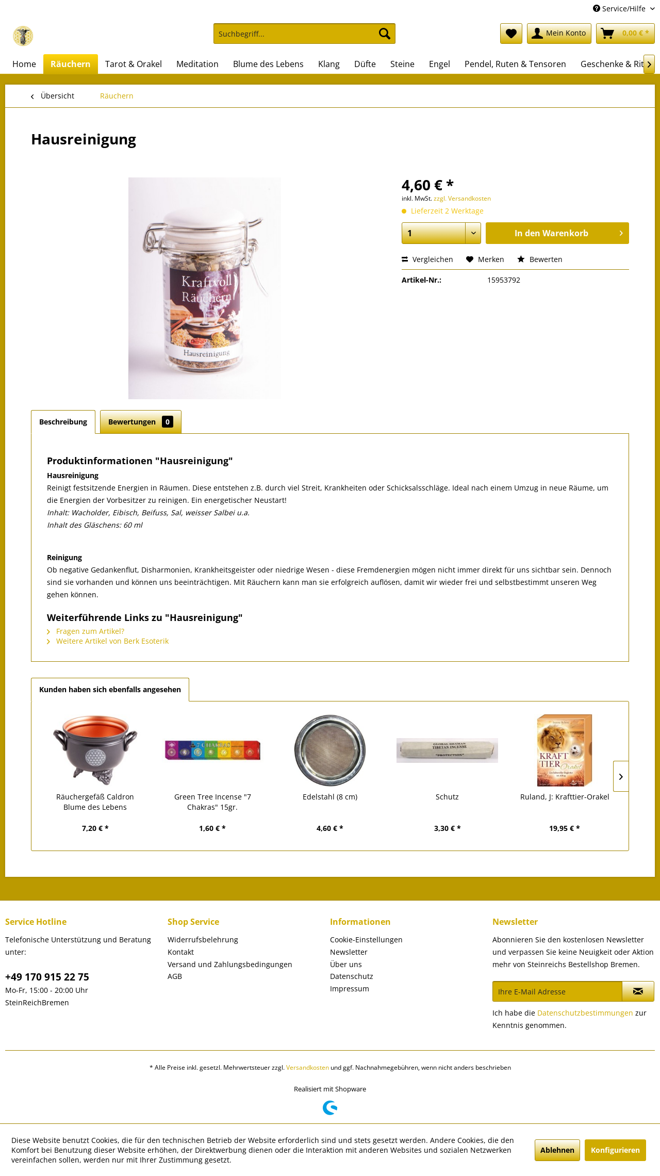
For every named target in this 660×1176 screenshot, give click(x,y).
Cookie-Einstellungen (366, 939)
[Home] (24, 64)
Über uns (346, 964)
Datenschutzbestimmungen (585, 1013)
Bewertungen (140, 422)
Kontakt (181, 952)
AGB (175, 976)
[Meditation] (197, 64)
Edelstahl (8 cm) (330, 797)
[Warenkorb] (625, 33)
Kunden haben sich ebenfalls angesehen (110, 689)
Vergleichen (427, 259)
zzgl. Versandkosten (462, 198)
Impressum (349, 988)
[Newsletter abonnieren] (638, 991)
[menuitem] (304, 38)
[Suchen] (384, 33)
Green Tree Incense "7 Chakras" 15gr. (212, 802)
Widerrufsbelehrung (203, 939)
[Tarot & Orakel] (133, 64)
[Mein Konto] (559, 33)
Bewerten (540, 259)
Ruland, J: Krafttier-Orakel (564, 797)
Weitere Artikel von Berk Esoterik (108, 641)
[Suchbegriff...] (304, 33)
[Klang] (329, 64)
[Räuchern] (70, 64)
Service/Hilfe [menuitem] (620, 8)
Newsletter (349, 952)
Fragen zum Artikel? (85, 631)
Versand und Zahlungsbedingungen (230, 964)
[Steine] (402, 64)
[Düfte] (365, 64)
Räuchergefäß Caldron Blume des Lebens (95, 802)
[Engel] (439, 64)
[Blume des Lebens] (268, 64)
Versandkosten (307, 1067)
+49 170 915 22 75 (47, 977)
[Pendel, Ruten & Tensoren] (515, 64)
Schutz (447, 797)
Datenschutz (351, 976)
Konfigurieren (615, 1150)
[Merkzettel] (511, 33)
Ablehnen (557, 1150)
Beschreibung (63, 422)
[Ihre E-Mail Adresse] (557, 991)
